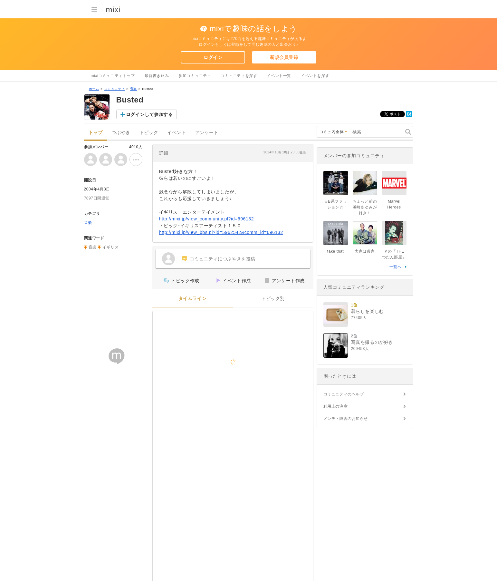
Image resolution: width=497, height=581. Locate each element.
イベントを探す (315, 75)
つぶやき (120, 132)
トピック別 (273, 298)
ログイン (213, 57)
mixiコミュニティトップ (113, 75)
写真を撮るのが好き (372, 342)
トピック (148, 132)
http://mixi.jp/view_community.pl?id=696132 (206, 218)
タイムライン (192, 298)
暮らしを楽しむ (367, 311)
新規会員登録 (284, 57)
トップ (96, 132)
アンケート (207, 132)
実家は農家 (365, 251)
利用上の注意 (335, 406)
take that (335, 251)
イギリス (110, 247)
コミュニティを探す (239, 75)
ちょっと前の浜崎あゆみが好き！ (365, 207)
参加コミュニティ (194, 75)
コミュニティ (114, 89)
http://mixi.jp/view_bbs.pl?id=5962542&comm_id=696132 (221, 232)
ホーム (94, 89)
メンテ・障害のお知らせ (345, 418)
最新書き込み (157, 75)
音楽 (133, 89)
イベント (176, 132)
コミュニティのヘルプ (343, 394)
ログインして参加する (149, 114)
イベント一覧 (279, 75)
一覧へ (395, 267)
